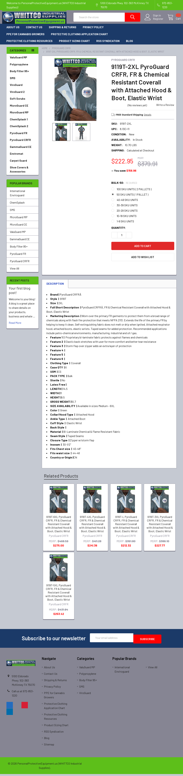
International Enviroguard (17, 196)
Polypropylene (19, 67)
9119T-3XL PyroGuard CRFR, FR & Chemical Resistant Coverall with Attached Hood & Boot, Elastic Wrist (160, 527)
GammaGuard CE (20, 150)
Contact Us (34, 30)
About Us (12, 30)
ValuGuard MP (18, 60)
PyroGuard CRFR (20, 143)
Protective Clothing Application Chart (79, 37)
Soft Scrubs (17, 101)
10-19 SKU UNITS (127, 219)
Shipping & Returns (62, 30)
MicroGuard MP (19, 115)
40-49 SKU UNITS (127, 203)
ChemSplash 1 (19, 122)
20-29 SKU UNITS (127, 213)
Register (154, 21)
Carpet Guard (18, 163)
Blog (129, 44)
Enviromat (16, 156)
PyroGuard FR (18, 136)
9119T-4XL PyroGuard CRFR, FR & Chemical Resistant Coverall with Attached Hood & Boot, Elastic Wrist (92, 527)
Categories (18, 53)
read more (15, 326)
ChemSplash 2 (19, 129)
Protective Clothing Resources (29, 44)
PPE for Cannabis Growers (25, 37)
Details (147, 117)
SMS (12, 81)
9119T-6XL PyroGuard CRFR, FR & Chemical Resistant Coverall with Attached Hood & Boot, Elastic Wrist (58, 527)
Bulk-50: (124, 186)
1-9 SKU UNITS (125, 224)
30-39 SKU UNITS (127, 208)
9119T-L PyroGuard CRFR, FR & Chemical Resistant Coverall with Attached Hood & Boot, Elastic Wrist (126, 527)
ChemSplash (17, 205)
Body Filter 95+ (19, 74)
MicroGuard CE (19, 108)
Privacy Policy (93, 30)
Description (55, 286)
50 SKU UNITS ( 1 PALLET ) (132, 197)
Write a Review (165, 108)
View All (14, 271)
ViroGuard (16, 88)
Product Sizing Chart (74, 44)
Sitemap (49, 746)
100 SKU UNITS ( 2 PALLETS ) (134, 192)
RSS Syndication (108, 44)
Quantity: (118, 231)
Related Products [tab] (61, 479)
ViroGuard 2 (17, 95)
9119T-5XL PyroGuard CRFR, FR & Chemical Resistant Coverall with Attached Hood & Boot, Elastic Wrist (58, 595)
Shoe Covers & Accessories (19, 172)
